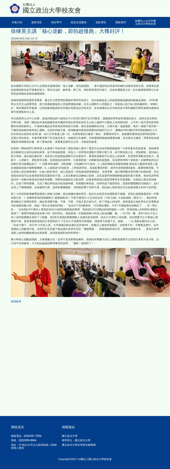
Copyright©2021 (68, 459)
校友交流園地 (78, 22)
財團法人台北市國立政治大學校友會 (145, 22)
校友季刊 (56, 22)
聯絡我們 (120, 22)
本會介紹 (17, 22)
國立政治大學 (69, 435)
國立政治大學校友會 (52, 10)
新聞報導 (16, 301)
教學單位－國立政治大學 (76, 440)
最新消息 (36, 22)
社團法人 (29, 4)
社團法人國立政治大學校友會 (95, 459)
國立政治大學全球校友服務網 (79, 444)
